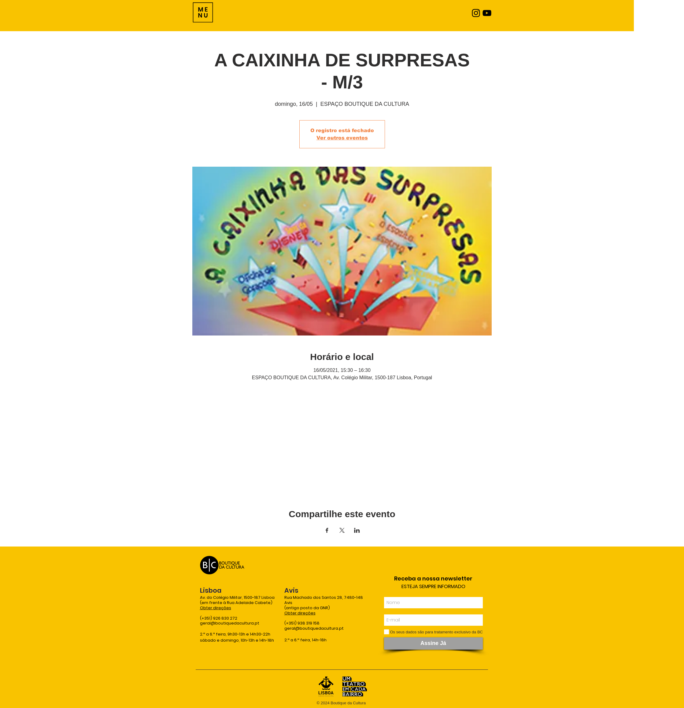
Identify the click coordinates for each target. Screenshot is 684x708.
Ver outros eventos (342, 137)
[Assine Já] (433, 643)
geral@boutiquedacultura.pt (229, 623)
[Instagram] (476, 13)
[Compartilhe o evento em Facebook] (327, 530)
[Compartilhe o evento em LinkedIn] (357, 530)
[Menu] (203, 12)
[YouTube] (487, 13)
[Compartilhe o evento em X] (342, 530)
